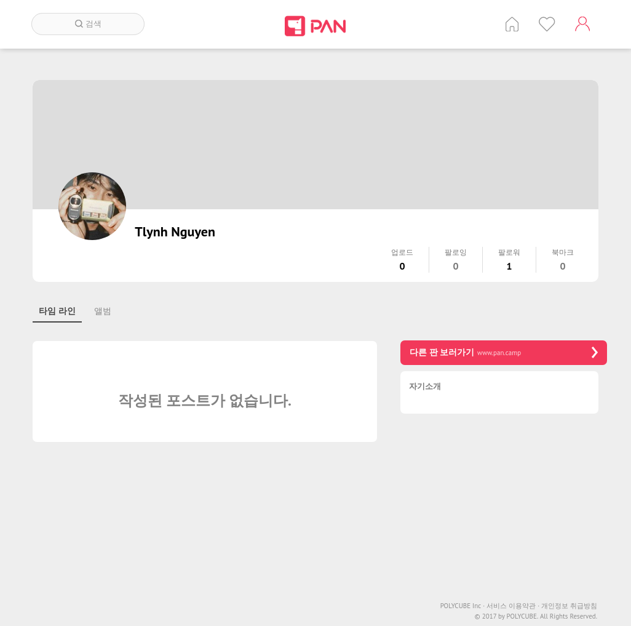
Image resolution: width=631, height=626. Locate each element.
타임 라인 (57, 310)
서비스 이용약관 (512, 606)
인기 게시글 (547, 24)
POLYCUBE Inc (462, 606)
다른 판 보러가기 (504, 352)
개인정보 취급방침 (569, 606)
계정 (582, 24)
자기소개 (425, 386)
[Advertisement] (503, 509)
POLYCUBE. (522, 616)
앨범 (102, 310)
